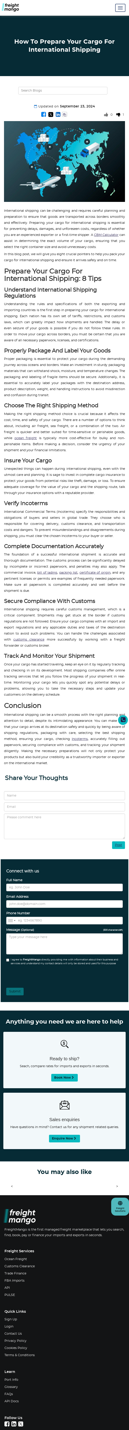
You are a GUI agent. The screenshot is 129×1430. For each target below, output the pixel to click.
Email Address (17, 896)
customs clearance (28, 639)
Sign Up (10, 1319)
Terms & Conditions (19, 1355)
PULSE (9, 1295)
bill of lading (47, 572)
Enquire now (64, 1138)
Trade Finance (15, 1273)
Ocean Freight (15, 1259)
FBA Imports (14, 1280)
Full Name (14, 880)
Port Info (11, 1379)
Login (8, 1326)
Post (118, 845)
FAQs (8, 1394)
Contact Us (13, 1333)
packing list (68, 572)
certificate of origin (95, 572)
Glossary (11, 1387)
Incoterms (80, 739)
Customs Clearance (19, 1266)
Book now (64, 1077)
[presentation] (30, 975)
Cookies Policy (15, 1348)
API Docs (11, 1401)
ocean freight (25, 438)
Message (64, 930)
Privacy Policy (15, 1340)
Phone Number (18, 913)
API (7, 1287)
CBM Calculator (106, 235)
